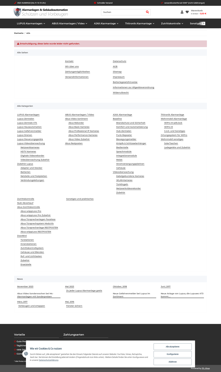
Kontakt (69, 61)
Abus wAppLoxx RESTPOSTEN (36, 231)
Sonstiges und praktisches (79, 199)
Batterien (25, 172)
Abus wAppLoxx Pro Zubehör (36, 215)
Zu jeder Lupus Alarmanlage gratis (84, 290)
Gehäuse (120, 168)
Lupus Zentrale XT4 (27, 123)
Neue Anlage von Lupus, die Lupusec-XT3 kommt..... (182, 295)
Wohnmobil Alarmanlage (174, 118)
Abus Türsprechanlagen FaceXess (38, 219)
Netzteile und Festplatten (34, 176)
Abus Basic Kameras (78, 127)
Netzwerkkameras (30, 147)
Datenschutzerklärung (53, 360)
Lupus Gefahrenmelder (29, 131)
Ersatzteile (26, 264)
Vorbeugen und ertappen (31, 306)
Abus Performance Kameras (82, 135)
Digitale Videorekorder (32, 155)
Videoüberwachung (123, 172)
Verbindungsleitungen (32, 180)
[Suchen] (122, 12)
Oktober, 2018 (120, 286)
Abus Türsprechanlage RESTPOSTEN (39, 227)
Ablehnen (172, 362)
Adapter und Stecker (31, 168)
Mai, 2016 (69, 301)
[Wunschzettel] (187, 12)
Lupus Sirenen (24, 135)
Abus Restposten (74, 143)
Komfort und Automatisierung (132, 127)
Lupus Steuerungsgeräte (30, 139)
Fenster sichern (74, 306)
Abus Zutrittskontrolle (28, 207)
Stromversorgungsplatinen (130, 164)
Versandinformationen (77, 77)
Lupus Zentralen (25, 118)
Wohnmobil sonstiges (172, 139)
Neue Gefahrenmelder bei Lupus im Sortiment (131, 295)
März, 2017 (22, 301)
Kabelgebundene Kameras (130, 176)
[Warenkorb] (198, 12)
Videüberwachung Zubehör (35, 159)
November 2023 (25, 286)
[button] (182, 12)
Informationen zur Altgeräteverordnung (133, 87)
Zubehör (120, 192)
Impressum (119, 77)
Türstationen (27, 240)
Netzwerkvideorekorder (128, 188)
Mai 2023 (69, 286)
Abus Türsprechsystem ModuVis (37, 223)
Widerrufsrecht (121, 92)
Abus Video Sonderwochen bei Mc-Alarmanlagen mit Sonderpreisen (35, 295)
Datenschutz (119, 61)
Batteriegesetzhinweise (125, 82)
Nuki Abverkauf (25, 203)
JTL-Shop (206, 368)
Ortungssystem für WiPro (174, 135)
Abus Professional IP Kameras (83, 131)
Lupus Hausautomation (29, 127)
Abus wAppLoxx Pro (31, 211)
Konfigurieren (172, 354)
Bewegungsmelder (126, 139)
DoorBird (22, 235)
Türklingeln (122, 184)
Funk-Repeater (124, 135)
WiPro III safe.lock (173, 123)
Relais (119, 159)
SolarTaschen (171, 143)
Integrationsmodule (126, 155)
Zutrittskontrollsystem (32, 248)
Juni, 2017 (166, 286)
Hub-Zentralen (123, 131)
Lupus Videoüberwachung (31, 143)
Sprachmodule (124, 151)
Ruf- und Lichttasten (31, 256)
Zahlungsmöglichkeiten (77, 71)
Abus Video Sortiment (76, 118)
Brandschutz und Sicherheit (130, 123)
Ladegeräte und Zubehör (177, 147)
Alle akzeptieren (172, 347)
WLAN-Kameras (124, 180)
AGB (115, 66)
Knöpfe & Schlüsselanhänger (131, 143)
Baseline (117, 118)
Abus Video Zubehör (79, 139)
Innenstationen (29, 244)
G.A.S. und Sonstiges (174, 131)
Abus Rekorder (76, 123)
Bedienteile (122, 147)
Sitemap (117, 71)
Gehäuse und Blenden (32, 252)
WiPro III (168, 127)
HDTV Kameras (28, 151)
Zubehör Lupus (25, 164)
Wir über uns (72, 66)
